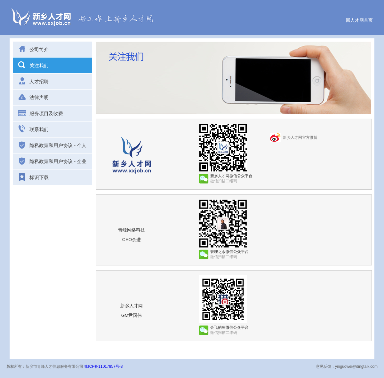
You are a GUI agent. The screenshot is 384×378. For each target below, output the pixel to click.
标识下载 (33, 177)
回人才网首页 (359, 20)
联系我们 (33, 128)
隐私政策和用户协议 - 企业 (52, 161)
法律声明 (33, 96)
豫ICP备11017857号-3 (103, 366)
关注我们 (33, 64)
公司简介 (33, 48)
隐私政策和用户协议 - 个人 (52, 145)
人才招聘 (33, 80)
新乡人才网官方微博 (300, 137)
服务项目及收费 (40, 112)
